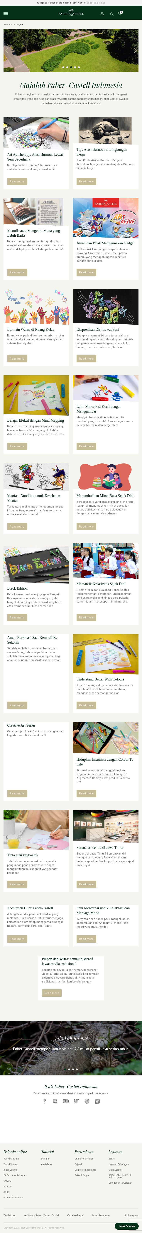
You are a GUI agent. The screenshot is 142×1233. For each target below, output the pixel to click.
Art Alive (8, 1186)
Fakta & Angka (82, 1175)
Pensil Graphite (11, 1159)
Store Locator (115, 1170)
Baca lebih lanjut (96, 2)
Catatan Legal (75, 1215)
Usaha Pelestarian (84, 1159)
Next (135, 50)
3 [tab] (71, 67)
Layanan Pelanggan (119, 1164)
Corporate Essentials (85, 1170)
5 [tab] (79, 67)
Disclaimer (10, 1215)
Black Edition (10, 1170)
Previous (6, 50)
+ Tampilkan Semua (13, 1198)
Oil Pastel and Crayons (15, 1175)
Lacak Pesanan (127, 1226)
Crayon (7, 1181)
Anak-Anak (46, 1164)
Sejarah (78, 1164)
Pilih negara (131, 1215)
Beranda (8, 24)
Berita (112, 1159)
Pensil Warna (10, 1164)
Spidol (7, 1192)
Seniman (45, 1159)
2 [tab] (67, 67)
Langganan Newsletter (120, 1183)
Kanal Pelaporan (101, 1215)
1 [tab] (63, 67)
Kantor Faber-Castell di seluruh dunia (120, 1176)
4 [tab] (75, 67)
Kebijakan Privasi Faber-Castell (41, 1215)
